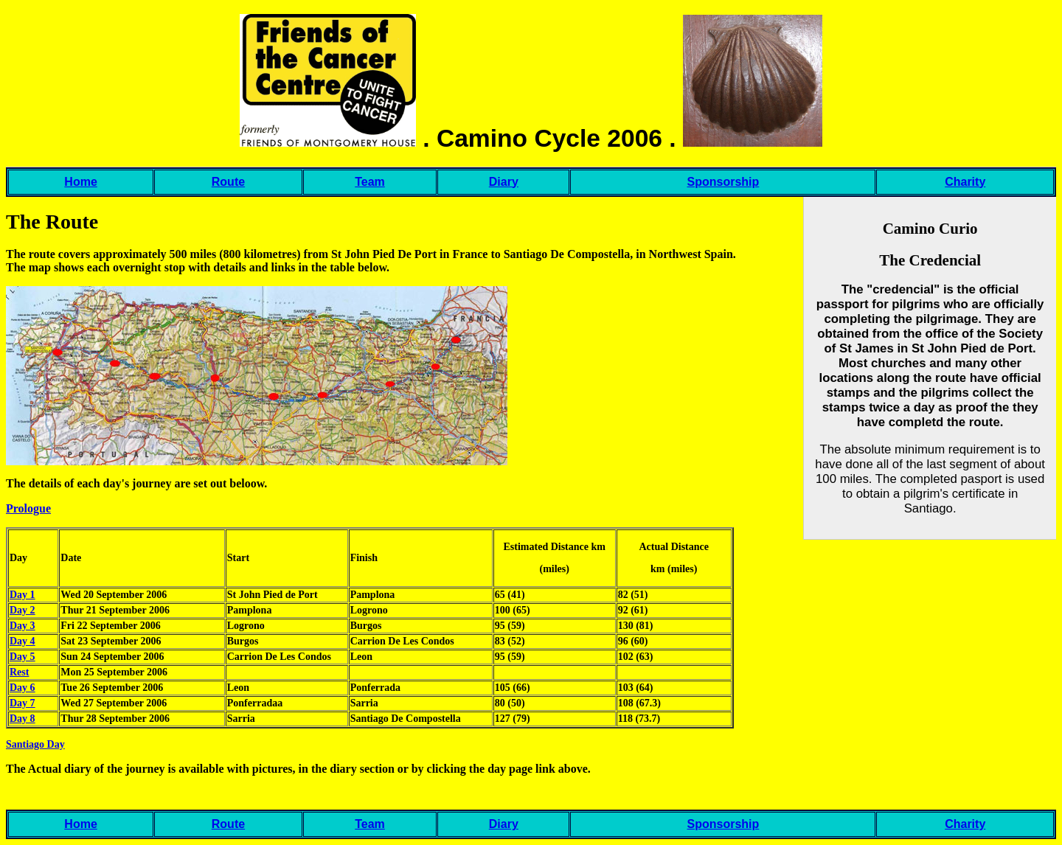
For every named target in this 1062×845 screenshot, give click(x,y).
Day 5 (22, 656)
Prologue (28, 508)
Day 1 (22, 594)
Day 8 (22, 718)
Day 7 (22, 703)
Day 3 (22, 625)
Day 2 (22, 610)
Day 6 (22, 687)
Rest (19, 672)
